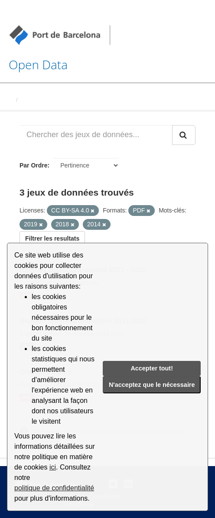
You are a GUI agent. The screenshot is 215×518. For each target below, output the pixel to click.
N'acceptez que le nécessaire (152, 384)
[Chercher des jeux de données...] (96, 135)
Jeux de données (44, 100)
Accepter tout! (151, 368)
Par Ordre (34, 165)
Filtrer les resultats (52, 238)
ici (52, 467)
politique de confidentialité (54, 488)
